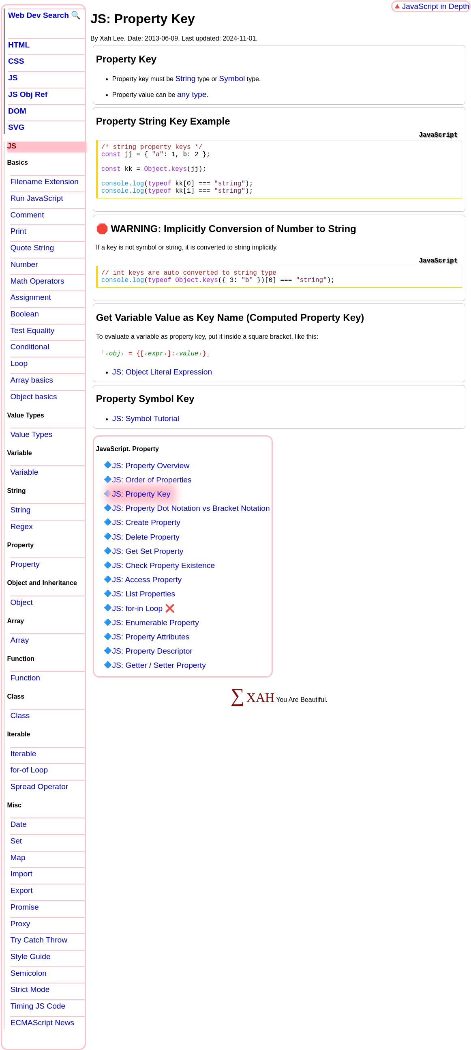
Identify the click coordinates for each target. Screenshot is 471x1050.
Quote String (32, 247)
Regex (21, 526)
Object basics (33, 396)
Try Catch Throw (38, 940)
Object (21, 602)
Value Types (31, 434)
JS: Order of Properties (151, 493)
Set (16, 841)
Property (25, 564)
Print (18, 231)
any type (192, 94)
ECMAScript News (42, 1022)
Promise (24, 907)
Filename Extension (44, 181)
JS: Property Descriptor (152, 665)
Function (25, 677)
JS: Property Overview (150, 479)
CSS (16, 61)
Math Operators (37, 281)
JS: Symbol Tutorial (145, 432)
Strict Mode (29, 989)
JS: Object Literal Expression (162, 385)
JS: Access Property (147, 593)
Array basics (31, 380)
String (185, 78)
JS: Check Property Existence (163, 579)
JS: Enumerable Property (155, 636)
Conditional (29, 346)
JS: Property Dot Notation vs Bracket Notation (191, 522)
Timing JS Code (37, 1006)
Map (17, 857)
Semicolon (28, 973)
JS (12, 77)
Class (20, 715)
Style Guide (30, 956)
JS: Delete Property (145, 551)
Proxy (20, 923)
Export (21, 890)
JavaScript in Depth (435, 6)
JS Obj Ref (27, 94)
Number (24, 264)
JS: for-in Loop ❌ (143, 622)
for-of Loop (29, 770)
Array (19, 640)
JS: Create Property (146, 536)
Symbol (232, 78)
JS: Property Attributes (150, 650)
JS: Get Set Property (147, 565)
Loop (19, 363)
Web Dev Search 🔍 (44, 15)
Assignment (30, 297)
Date (18, 824)
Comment (27, 215)
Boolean (24, 314)
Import (21, 873)
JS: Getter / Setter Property (159, 679)
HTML (19, 45)
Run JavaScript (36, 198)
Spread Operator (39, 786)
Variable (24, 472)
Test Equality (32, 330)
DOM (17, 111)
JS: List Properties (143, 607)
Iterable (23, 753)
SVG (16, 127)
